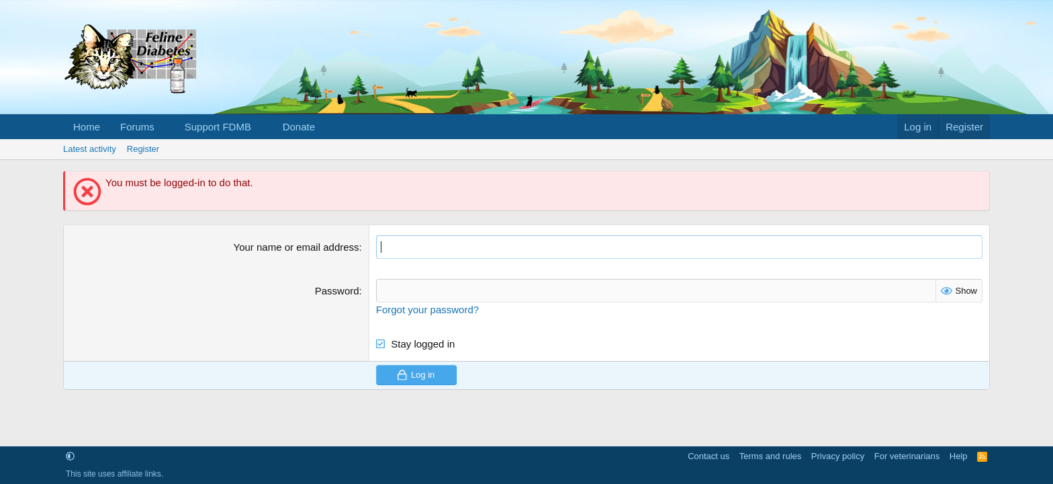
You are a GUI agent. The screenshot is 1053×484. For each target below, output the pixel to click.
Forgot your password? (427, 309)
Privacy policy (837, 456)
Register (143, 149)
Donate (299, 126)
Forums (137, 126)
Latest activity (89, 149)
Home (86, 126)
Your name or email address (296, 247)
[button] (165, 126)
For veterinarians (907, 456)
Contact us (708, 456)
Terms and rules (770, 456)
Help (959, 456)
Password (337, 290)
